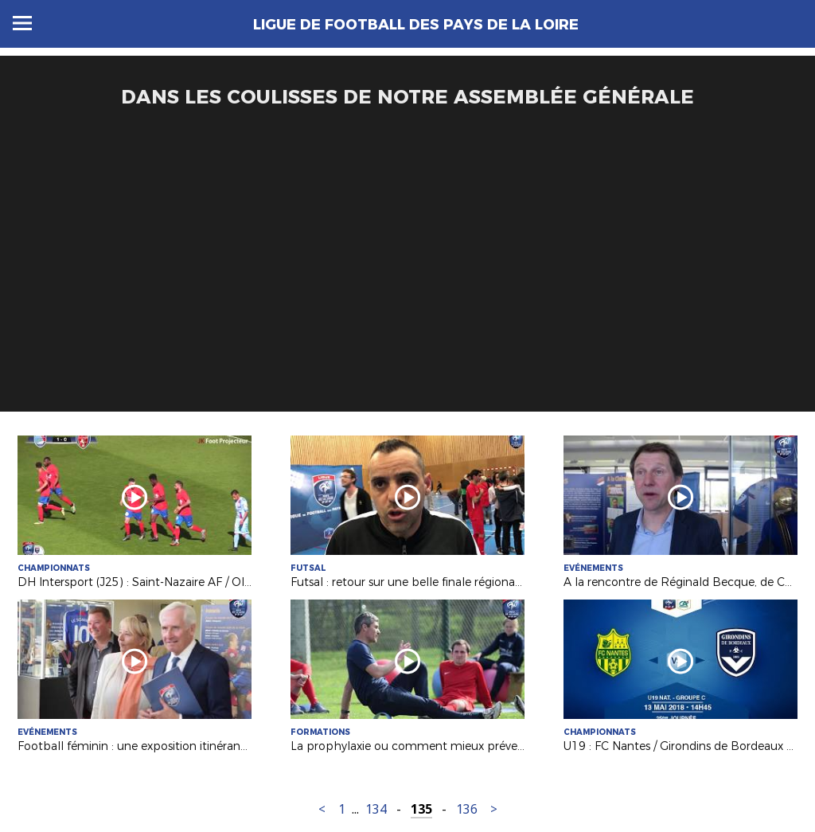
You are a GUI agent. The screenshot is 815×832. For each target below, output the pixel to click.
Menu (22, 23)
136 (467, 809)
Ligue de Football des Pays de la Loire (416, 24)
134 (376, 809)
